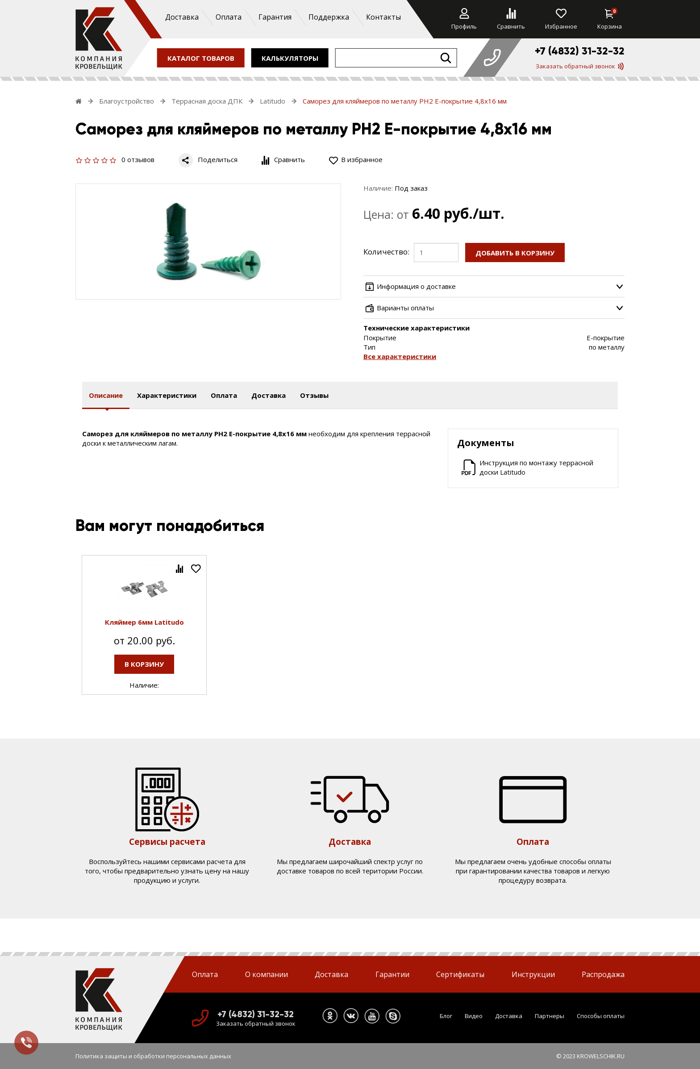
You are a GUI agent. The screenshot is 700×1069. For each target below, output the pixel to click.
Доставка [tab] (268, 395)
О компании (266, 974)
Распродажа (603, 974)
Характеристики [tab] (166, 395)
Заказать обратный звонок (580, 66)
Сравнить (511, 19)
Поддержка (328, 17)
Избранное (561, 19)
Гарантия (274, 17)
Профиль (464, 19)
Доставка (181, 17)
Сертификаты (460, 974)
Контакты (383, 17)
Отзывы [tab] (314, 395)
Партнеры (549, 1016)
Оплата (228, 17)
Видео (474, 1016)
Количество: (386, 251)
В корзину (144, 664)
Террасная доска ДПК (206, 100)
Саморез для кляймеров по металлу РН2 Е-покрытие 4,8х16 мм (405, 100)
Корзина (609, 19)
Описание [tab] (106, 395)
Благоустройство (126, 100)
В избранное (356, 159)
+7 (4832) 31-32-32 (580, 51)
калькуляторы (290, 57)
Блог (446, 1016)
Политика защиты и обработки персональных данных (153, 1056)
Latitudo (272, 100)
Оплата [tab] (224, 395)
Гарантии (392, 974)
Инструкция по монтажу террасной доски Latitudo (536, 467)
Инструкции (533, 974)
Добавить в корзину (514, 252)
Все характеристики (399, 356)
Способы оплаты (601, 1016)
